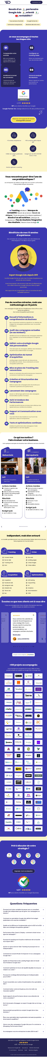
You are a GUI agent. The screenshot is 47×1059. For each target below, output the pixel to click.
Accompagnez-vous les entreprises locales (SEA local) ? (20, 1031)
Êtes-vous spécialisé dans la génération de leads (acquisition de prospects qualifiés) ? (22, 1018)
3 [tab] (21, 526)
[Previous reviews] (3, 629)
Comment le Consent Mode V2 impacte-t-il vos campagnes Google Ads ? (22, 954)
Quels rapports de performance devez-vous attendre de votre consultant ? (21, 997)
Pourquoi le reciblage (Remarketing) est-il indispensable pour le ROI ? (21, 976)
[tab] (14, 646)
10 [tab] (27, 526)
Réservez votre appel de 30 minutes (23, 120)
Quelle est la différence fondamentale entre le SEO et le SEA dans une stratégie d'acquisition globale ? (22, 926)
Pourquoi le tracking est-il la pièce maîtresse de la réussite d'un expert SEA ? (21, 940)
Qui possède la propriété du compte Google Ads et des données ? (20, 1011)
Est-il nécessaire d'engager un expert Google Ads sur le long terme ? (22, 1004)
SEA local (20, 1050)
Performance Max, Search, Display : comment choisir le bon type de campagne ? (22, 933)
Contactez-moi (36, 2)
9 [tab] (26, 526)
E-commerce (13, 1050)
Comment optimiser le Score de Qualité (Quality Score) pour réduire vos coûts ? (22, 968)
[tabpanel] (11, 485)
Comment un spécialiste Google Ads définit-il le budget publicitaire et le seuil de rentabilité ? (20, 919)
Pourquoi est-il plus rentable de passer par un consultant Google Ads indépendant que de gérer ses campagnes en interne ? (21, 911)
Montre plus (16, 635)
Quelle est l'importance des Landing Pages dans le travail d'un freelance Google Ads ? (21, 961)
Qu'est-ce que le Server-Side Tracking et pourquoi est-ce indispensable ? (21, 947)
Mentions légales (33, 1050)
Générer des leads (34, 1048)
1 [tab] (19, 526)
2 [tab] (20, 526)
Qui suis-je (25, 1048)
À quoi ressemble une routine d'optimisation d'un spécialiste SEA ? (22, 983)
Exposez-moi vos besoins (23, 871)
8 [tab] (25, 526)
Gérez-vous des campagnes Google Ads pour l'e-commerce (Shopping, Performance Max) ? (22, 1025)
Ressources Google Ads (14, 1048)
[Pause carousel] (23, 649)
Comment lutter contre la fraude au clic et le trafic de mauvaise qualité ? (20, 990)
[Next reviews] (43, 629)
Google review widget (19, 654)
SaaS (26, 1050)
